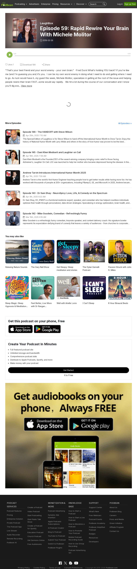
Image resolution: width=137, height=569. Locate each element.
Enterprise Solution (14, 515)
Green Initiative (116, 520)
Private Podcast (13, 519)
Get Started (68, 367)
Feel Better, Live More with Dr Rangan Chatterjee (41, 301)
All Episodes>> (125, 120)
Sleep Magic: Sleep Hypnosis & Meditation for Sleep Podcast (16, 301)
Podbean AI (11, 539)
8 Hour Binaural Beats (118, 299)
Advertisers (33, 4)
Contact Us (114, 528)
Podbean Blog (115, 508)
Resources (93, 534)
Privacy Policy (27, 564)
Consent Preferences (73, 564)
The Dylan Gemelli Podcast (90, 265)
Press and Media (116, 516)
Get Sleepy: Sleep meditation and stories (67, 265)
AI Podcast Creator (55, 522)
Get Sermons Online (35, 534)
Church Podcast (33, 530)
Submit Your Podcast (56, 534)
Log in (120, 4)
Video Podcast (33, 508)
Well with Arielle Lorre (66, 299)
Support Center (95, 504)
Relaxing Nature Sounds (16, 263)
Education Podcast (34, 526)
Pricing (53, 4)
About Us (113, 504)
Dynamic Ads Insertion (57, 511)
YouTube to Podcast (56, 530)
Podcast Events (95, 516)
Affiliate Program (116, 524)
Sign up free (131, 4)
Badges (92, 530)
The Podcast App (13, 523)
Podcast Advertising (56, 507)
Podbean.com (108, 564)
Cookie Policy (41, 564)
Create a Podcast (34, 504)
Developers (93, 538)
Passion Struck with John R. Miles (119, 265)
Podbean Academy (96, 520)
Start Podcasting (34, 512)
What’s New (93, 508)
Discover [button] (78, 4)
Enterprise (44, 4)
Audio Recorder (13, 531)
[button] (20, 4)
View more (115, 82)
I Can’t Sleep (88, 299)
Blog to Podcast (54, 526)
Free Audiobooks (34, 538)
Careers (113, 512)
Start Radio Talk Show (36, 516)
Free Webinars (95, 512)
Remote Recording (14, 535)
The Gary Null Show (40, 263)
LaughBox (46, 23)
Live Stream (11, 527)
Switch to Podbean (55, 538)
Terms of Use (56, 564)
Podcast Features (14, 507)
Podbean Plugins (55, 541)
